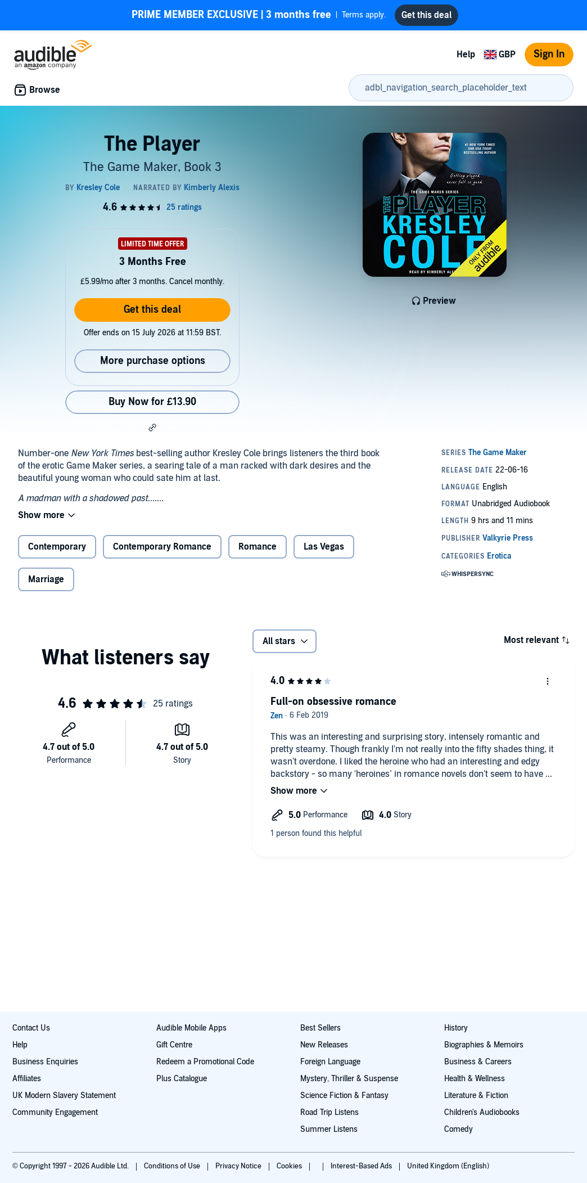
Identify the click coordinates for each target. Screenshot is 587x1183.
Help (466, 54)
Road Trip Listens (329, 1112)
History (456, 1028)
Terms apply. (259, 15)
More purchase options (152, 361)
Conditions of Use (173, 1166)
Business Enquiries (45, 1062)
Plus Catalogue (181, 1078)
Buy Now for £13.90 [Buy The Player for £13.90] (152, 402)
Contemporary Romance (162, 546)
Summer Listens (329, 1129)
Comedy (458, 1129)
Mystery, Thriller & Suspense (349, 1078)
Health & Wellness (474, 1078)
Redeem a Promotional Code (205, 1062)
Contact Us (31, 1028)
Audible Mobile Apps (191, 1028)
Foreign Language (330, 1062)
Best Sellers (320, 1028)
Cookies (290, 1166)
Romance (257, 546)
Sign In (549, 54)
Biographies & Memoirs (483, 1045)
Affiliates (26, 1078)
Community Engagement (55, 1112)
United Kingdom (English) (448, 1166)
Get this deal (152, 310)
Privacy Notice (239, 1166)
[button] (152, 427)
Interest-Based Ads (362, 1166)
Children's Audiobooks (482, 1112)
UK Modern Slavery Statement (64, 1095)
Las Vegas (324, 546)
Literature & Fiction (476, 1095)
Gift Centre (174, 1045)
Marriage (46, 579)
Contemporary (57, 546)
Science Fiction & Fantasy (344, 1095)
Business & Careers (478, 1062)
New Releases (324, 1045)
